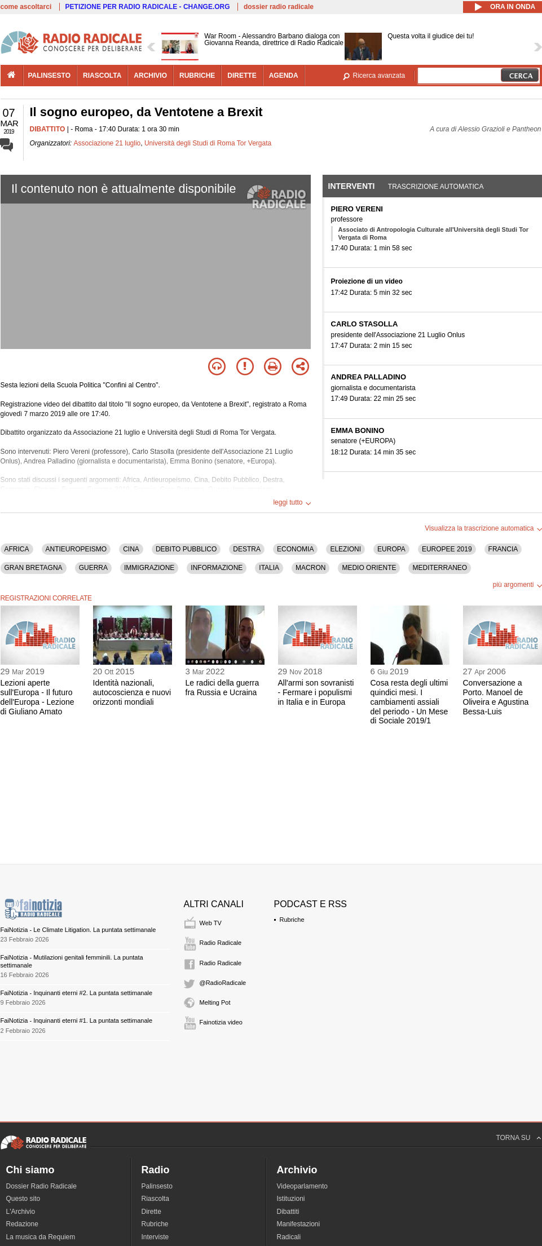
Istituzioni (291, 1199)
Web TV (211, 923)
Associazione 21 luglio (107, 143)
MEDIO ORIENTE (369, 568)
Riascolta (155, 1199)
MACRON (310, 568)
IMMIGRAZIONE (149, 568)
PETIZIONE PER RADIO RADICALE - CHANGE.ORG (147, 7)
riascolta (102, 75)
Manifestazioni (298, 1224)
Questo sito (23, 1199)
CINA (131, 549)
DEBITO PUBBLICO (186, 549)
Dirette (151, 1212)
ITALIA (269, 568)
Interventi (351, 186)
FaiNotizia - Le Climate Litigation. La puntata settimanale (78, 929)
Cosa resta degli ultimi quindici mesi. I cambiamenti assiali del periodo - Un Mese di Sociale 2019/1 (409, 701)
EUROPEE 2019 (447, 549)
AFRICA (17, 549)
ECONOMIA (295, 549)
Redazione (22, 1224)
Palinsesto (157, 1186)
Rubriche (292, 919)
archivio (150, 75)
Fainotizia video (221, 1022)
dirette (241, 75)
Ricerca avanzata (379, 75)
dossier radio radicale (279, 7)
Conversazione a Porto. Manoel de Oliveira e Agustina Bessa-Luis (496, 696)
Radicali (289, 1237)
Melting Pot (215, 1002)
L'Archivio (21, 1212)
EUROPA (391, 549)
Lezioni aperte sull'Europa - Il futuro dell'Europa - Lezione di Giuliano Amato (37, 696)
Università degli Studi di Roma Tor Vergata (207, 143)
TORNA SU (513, 1138)
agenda (283, 75)
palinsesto (49, 75)
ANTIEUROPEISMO (76, 549)
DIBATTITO (47, 129)
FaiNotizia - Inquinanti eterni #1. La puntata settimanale (77, 1020)
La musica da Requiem (41, 1237)
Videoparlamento (302, 1186)
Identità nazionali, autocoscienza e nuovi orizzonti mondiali (132, 692)
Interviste (155, 1237)
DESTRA (247, 549)
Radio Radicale (221, 942)
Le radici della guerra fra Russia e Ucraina (222, 687)
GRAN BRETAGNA (34, 568)
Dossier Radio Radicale (41, 1186)
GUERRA (93, 568)
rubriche (197, 75)
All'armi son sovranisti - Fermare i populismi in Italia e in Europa (316, 692)
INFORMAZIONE (217, 568)
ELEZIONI (345, 549)
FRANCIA (503, 549)
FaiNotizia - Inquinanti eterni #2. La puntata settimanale (77, 992)
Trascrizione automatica (436, 187)
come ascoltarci (26, 7)
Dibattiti (288, 1212)
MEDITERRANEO (439, 568)
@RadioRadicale (223, 982)
